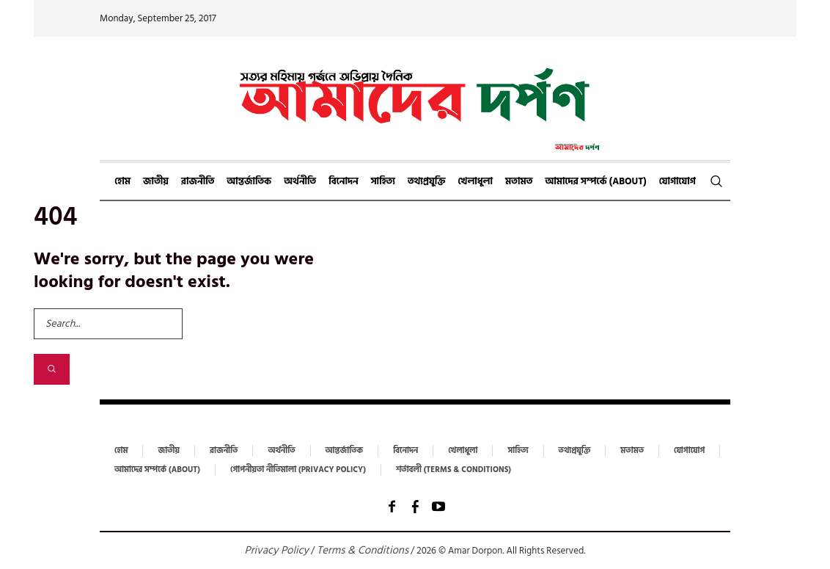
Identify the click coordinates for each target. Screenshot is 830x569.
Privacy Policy (277, 550)
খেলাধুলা (462, 450)
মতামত (632, 450)
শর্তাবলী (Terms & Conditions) (453, 469)
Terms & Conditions (362, 550)
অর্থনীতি (281, 450)
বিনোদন (405, 450)
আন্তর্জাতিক (345, 450)
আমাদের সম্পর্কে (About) (157, 469)
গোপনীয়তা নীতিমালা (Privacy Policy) (298, 469)
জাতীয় (168, 450)
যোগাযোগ (689, 450)
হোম (121, 450)
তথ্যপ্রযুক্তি (575, 450)
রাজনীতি (224, 450)
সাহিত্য (517, 450)
